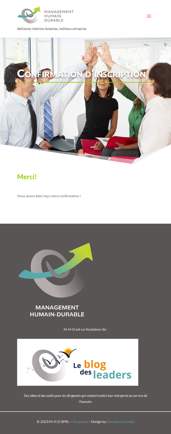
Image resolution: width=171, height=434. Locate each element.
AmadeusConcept (120, 421)
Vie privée (80, 421)
